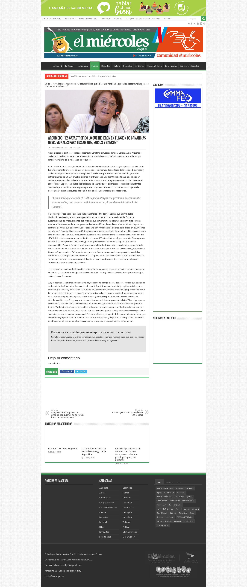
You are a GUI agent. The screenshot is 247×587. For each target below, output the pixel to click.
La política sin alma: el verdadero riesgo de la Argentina (93, 76)
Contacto (167, 19)
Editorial (103, 522)
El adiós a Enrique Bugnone (62, 448)
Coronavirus (169, 493)
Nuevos (169, 482)
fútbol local (189, 521)
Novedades (58, 84)
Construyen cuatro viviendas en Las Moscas (126, 412)
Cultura (116, 66)
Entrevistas (104, 532)
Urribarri (195, 509)
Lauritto (173, 513)
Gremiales (127, 488)
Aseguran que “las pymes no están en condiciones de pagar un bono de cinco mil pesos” (67, 414)
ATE (169, 505)
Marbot (186, 509)
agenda (189, 497)
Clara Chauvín (162, 513)
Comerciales (105, 497)
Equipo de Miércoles (88, 19)
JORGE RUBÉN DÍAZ (164, 497)
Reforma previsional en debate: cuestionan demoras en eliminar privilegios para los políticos (128, 454)
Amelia (102, 493)
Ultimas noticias (130, 532)
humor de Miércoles (165, 509)
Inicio (47, 84)
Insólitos (127, 497)
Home (47, 65)
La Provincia (83, 66)
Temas (159, 482)
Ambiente (139, 66)
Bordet (178, 509)
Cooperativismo (154, 66)
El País (102, 527)
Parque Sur (161, 505)
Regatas (160, 517)
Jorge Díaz (177, 505)
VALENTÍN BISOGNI (164, 521)
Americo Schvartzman (165, 488)
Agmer (159, 493)
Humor (126, 493)
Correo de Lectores (108, 507)
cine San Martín (163, 525)
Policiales (127, 66)
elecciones (170, 517)
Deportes (105, 66)
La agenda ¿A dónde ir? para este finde (143, 19)
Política (94, 66)
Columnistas (105, 19)
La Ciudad (57, 66)
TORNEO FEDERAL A (184, 517)
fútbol (191, 513)
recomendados (188, 501)
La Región (69, 66)
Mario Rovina (162, 501)
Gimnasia (179, 488)
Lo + (179, 482)
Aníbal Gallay (175, 501)
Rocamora (181, 493)
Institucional (70, 19)
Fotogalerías (171, 66)
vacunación (179, 497)
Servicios (118, 19)
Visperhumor (129, 537)
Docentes (183, 513)
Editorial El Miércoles (189, 66)
